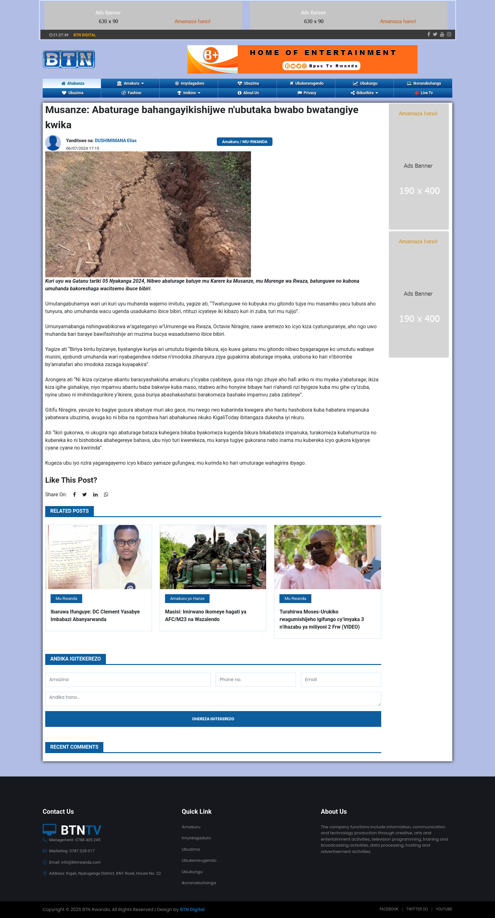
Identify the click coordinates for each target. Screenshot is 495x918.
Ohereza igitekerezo (213, 719)
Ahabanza (72, 83)
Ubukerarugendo (306, 83)
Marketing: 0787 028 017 (69, 851)
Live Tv (424, 93)
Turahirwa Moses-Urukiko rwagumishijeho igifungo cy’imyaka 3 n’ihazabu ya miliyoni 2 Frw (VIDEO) (321, 619)
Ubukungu (365, 83)
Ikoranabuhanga (424, 83)
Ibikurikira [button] (364, 93)
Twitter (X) (417, 909)
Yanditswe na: (101, 140)
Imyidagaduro (189, 83)
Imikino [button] (188, 93)
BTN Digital (192, 909)
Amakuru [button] (130, 83)
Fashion (131, 93)
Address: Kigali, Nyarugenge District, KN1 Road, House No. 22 (102, 873)
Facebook (389, 909)
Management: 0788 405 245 (72, 839)
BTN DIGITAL (85, 35)
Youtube (444, 909)
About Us (248, 93)
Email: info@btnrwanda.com (72, 862)
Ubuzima (248, 83)
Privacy (306, 93)
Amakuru (191, 827)
